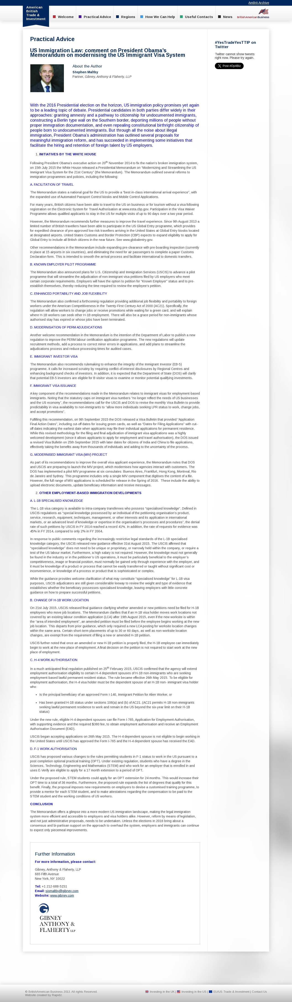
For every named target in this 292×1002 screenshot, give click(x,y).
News (225, 17)
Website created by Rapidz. (44, 995)
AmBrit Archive (258, 3)
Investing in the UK (162, 991)
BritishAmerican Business (253, 13)
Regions (125, 17)
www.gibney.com (62, 895)
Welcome (63, 17)
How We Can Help (157, 17)
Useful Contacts (196, 17)
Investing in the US (194, 991)
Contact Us (259, 991)
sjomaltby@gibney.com (61, 891)
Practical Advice (95, 17)
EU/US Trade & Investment (231, 991)
